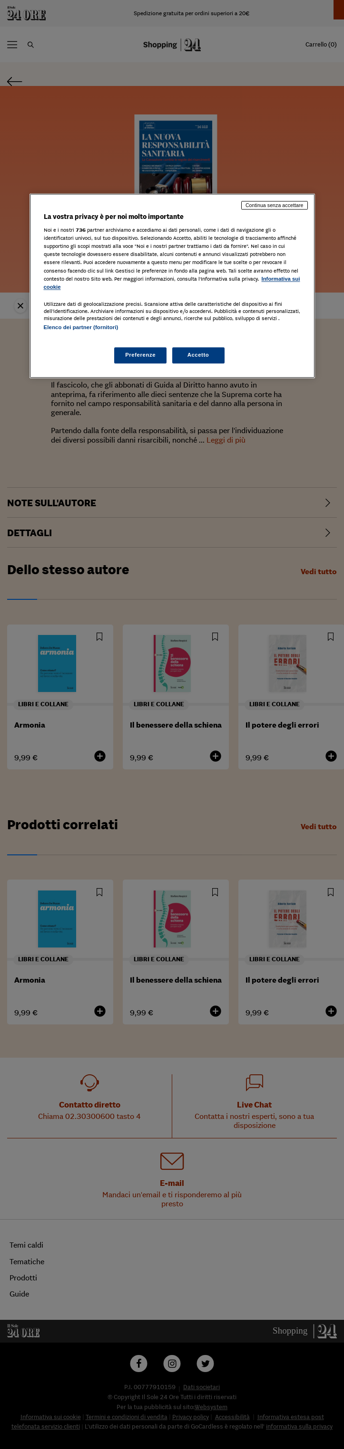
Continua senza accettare (275, 205)
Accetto (198, 355)
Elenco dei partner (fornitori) (81, 327)
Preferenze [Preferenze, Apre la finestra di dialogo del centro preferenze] (140, 355)
